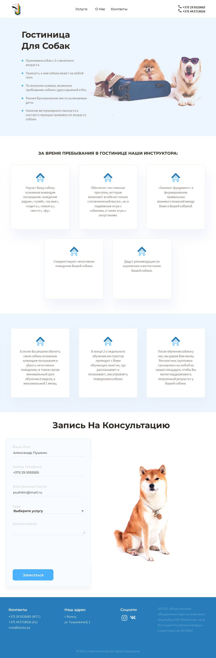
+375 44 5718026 (194, 11)
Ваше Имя (21, 447)
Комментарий (25, 524)
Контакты (119, 9)
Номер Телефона (27, 467)
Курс (17, 506)
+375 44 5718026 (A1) (23, 622)
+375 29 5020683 (194, 7)
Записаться (33, 574)
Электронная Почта (29, 486)
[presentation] (44, 551)
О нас (100, 9)
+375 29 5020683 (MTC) (24, 616)
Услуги (81, 9)
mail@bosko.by (19, 627)
